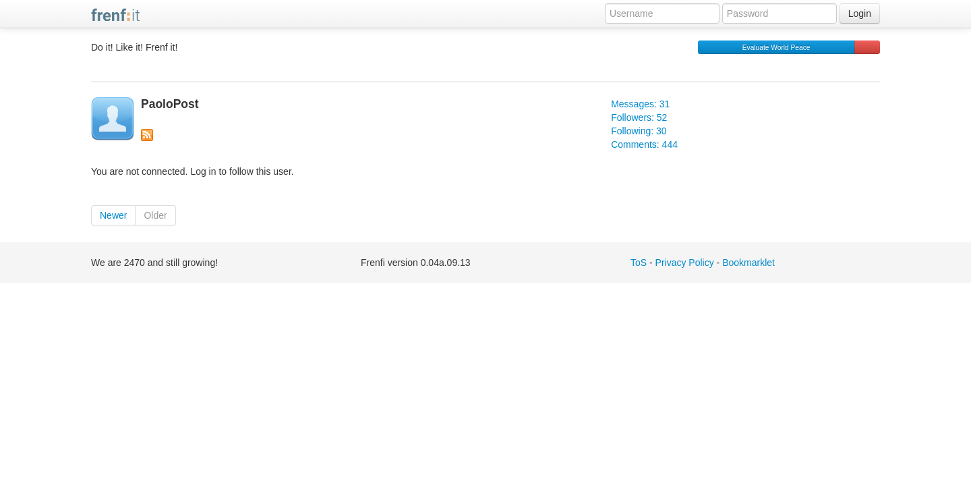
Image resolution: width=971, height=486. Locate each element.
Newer (113, 215)
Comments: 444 (644, 144)
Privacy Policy (684, 262)
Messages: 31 (640, 104)
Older (155, 215)
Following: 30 (639, 131)
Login (859, 13)
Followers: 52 (639, 117)
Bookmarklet (748, 262)
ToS (638, 262)
